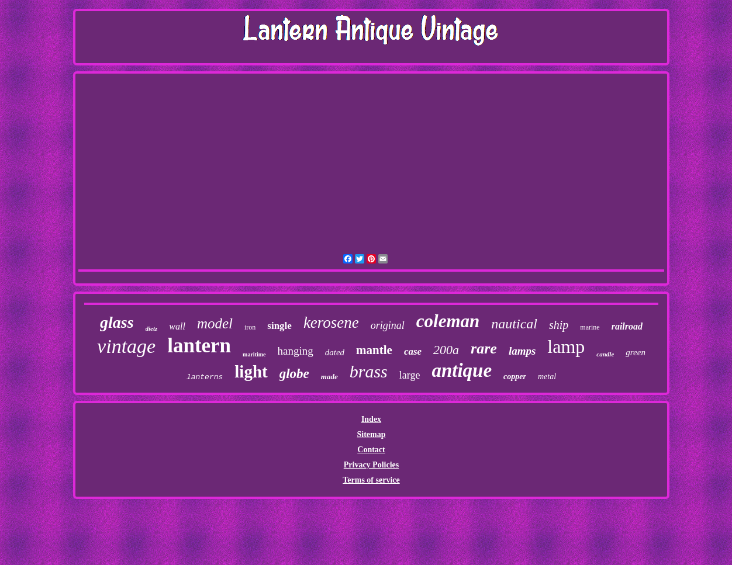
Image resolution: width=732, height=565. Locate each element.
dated (334, 352)
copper (514, 376)
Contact (371, 449)
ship (558, 324)
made (329, 376)
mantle (374, 350)
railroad (627, 326)
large (409, 375)
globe (294, 373)
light (250, 371)
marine (589, 327)
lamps (522, 351)
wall (177, 326)
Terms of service (371, 480)
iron (249, 327)
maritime (254, 354)
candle (605, 354)
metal (547, 376)
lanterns (205, 377)
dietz (152, 328)
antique (461, 370)
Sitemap (371, 434)
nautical (514, 323)
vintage (126, 346)
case (413, 351)
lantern (199, 345)
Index (371, 419)
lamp (566, 346)
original (388, 325)
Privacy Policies (371, 464)
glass (117, 322)
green (635, 352)
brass (369, 371)
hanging (295, 351)
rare (484, 348)
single (279, 325)
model (215, 323)
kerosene (331, 322)
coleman (448, 321)
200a (446, 349)
